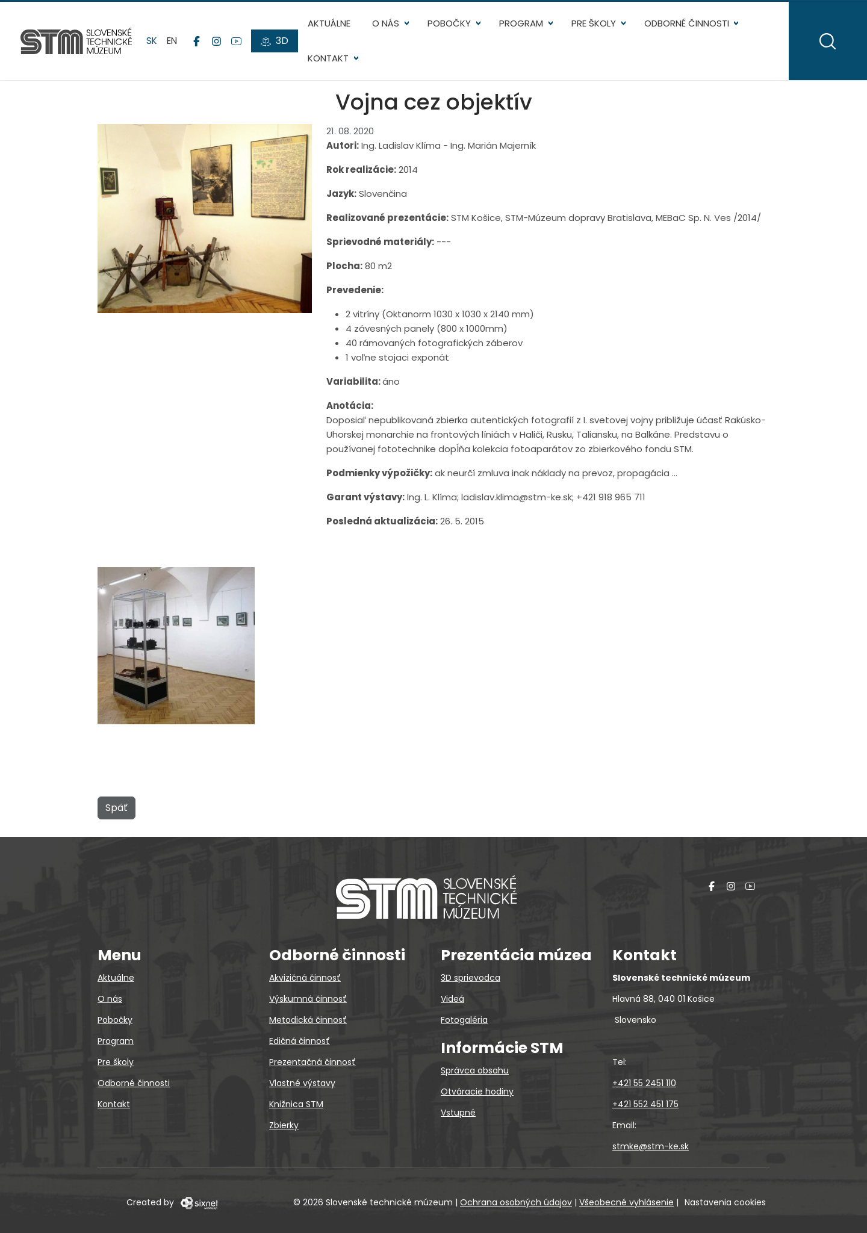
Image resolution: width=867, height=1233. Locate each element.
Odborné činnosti (687, 24)
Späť (116, 811)
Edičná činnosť (299, 1041)
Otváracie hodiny (477, 1091)
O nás (386, 24)
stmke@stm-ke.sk (650, 1146)
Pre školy (594, 24)
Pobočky (450, 24)
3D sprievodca (470, 978)
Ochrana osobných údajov (516, 1202)
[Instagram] (218, 43)
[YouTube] (237, 43)
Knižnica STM (296, 1104)
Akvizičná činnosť (305, 978)
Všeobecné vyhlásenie (626, 1202)
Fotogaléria (464, 1020)
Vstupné (458, 1113)
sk (153, 42)
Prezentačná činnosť (312, 1062)
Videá (452, 999)
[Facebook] (198, 43)
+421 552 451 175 (645, 1104)
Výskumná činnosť (308, 999)
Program (522, 24)
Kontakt (329, 60)
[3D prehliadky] (275, 42)
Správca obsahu (475, 1070)
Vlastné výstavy (302, 1083)
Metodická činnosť (308, 1020)
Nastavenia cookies (725, 1202)
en (173, 42)
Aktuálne (330, 24)
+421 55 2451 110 (644, 1083)
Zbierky (284, 1125)
